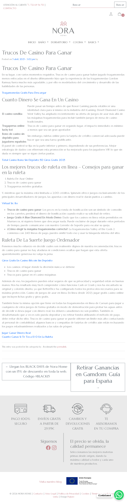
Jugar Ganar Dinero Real (16, 332)
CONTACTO (9, 8)
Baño (42, 42)
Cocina (78, 42)
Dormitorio (59, 42)
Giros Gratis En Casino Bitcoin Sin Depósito (27, 260)
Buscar (120, 4)
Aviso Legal (50, 493)
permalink (61, 346)
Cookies (85, 493)
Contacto (38, 493)
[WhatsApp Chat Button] (119, 495)
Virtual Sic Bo (10, 203)
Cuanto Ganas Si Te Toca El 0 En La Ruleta (27, 336)
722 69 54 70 (35, 4)
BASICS (92, 42)
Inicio (32, 42)
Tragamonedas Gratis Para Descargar (24, 92)
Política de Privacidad (68, 493)
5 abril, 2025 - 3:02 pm (23, 59)
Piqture (70, 496)
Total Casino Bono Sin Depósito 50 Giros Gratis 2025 (33, 159)
